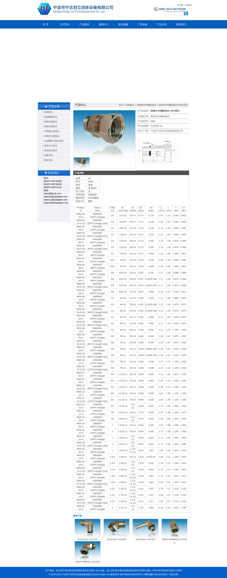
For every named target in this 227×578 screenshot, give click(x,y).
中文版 (180, 5)
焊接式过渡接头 (51, 136)
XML (156, 574)
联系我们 (181, 24)
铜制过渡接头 (50, 121)
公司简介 (65, 24)
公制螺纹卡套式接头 (54, 141)
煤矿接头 (48, 160)
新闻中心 (104, 24)
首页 (121, 105)
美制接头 (48, 112)
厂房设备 (142, 24)
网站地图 (148, 574)
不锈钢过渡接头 (51, 131)
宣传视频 (123, 24)
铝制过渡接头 (50, 126)
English (188, 5)
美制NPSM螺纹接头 (146, 105)
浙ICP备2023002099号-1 (132, 574)
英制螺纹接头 (50, 117)
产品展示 (84, 24)
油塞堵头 (48, 155)
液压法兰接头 (50, 145)
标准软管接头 (50, 150)
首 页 (45, 24)
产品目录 (162, 24)
